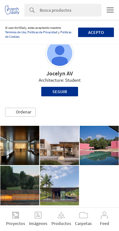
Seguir (59, 91)
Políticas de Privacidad (42, 32)
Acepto (96, 32)
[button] (20, 112)
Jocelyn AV (59, 73)
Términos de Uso (15, 32)
